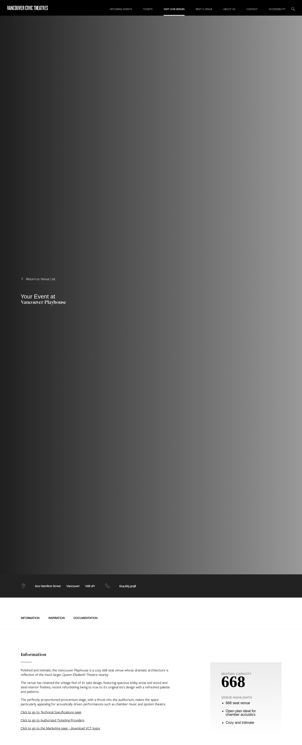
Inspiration (56, 618)
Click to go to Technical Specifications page (51, 712)
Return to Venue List (38, 278)
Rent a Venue (204, 9)
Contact (252, 9)
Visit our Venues (174, 9)
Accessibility (277, 9)
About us (229, 9)
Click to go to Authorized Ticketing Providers (52, 720)
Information (30, 618)
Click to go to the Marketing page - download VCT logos (60, 728)
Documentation (85, 618)
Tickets (147, 9)
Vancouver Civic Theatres (31, 8)
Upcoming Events (121, 9)
